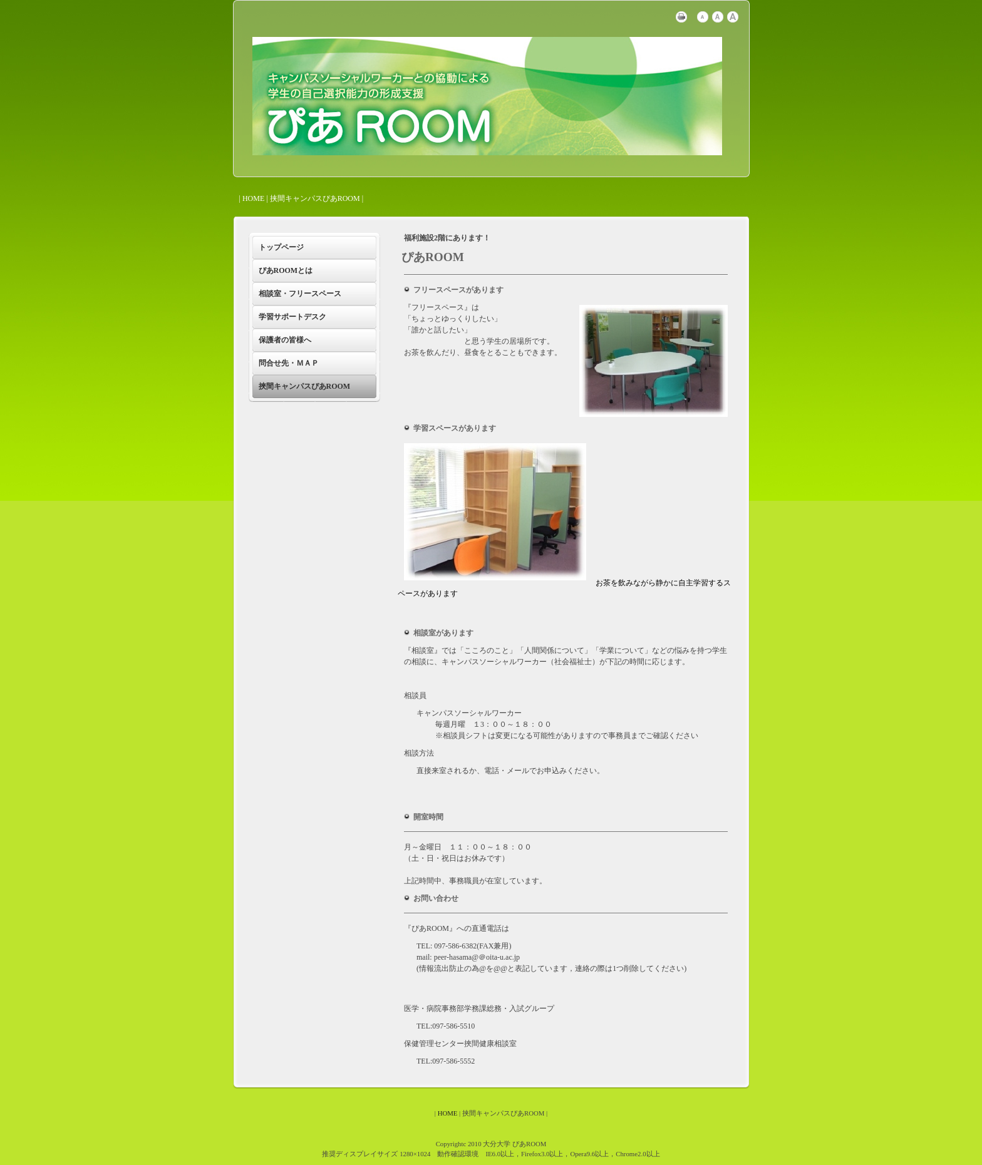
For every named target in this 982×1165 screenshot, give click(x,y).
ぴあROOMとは (286, 270)
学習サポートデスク (292, 316)
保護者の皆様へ (285, 340)
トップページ (281, 247)
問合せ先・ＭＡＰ (289, 363)
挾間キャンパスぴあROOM (305, 386)
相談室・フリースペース (300, 293)
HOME (253, 198)
